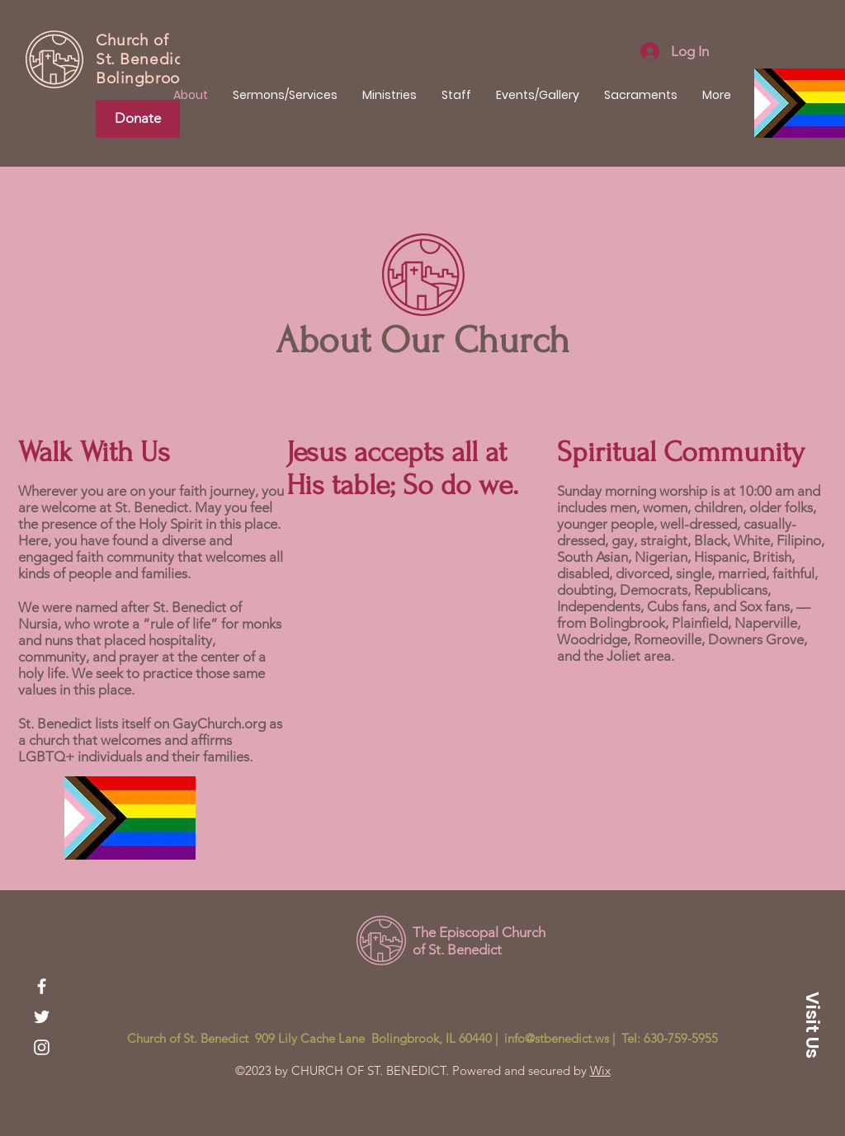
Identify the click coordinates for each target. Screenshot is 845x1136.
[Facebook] (41, 986)
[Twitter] (41, 1016)
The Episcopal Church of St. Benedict (479, 940)
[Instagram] (41, 1047)
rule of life (180, 623)
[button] (812, 1024)
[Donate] (138, 119)
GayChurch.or (214, 723)
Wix (600, 1070)
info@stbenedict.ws (556, 1038)
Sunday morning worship (633, 491)
